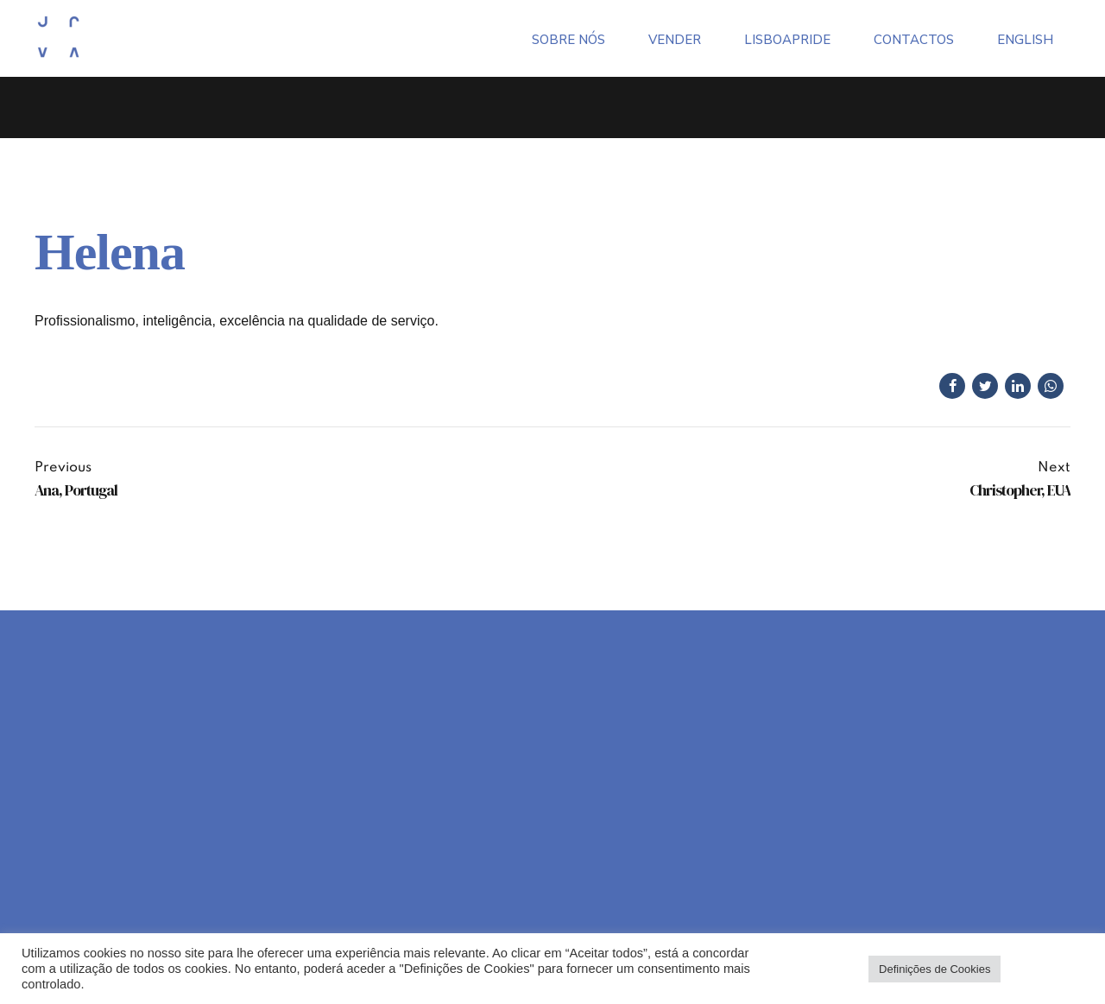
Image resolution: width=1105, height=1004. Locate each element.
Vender (674, 36)
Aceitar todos (1046, 969)
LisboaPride (787, 36)
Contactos (914, 36)
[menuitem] (1025, 37)
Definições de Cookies (934, 969)
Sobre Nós (568, 36)
